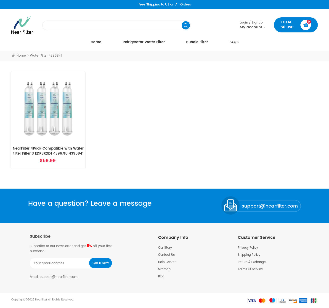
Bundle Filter (197, 42)
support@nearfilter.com (270, 206)
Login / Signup (251, 25)
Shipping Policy (249, 255)
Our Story (165, 248)
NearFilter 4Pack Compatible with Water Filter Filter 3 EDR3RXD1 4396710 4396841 (48, 151)
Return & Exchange (252, 262)
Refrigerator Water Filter (144, 42)
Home (96, 42)
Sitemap (164, 269)
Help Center (167, 262)
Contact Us (166, 255)
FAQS (234, 42)
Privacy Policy (248, 248)
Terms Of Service (250, 269)
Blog (161, 276)
